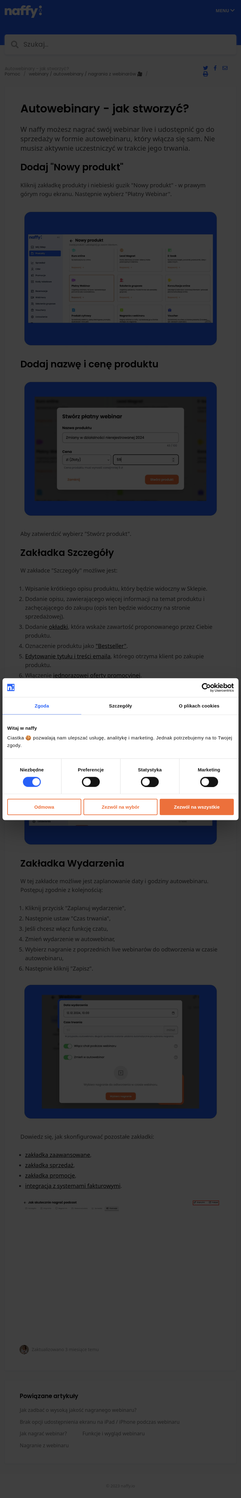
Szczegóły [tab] (120, 705)
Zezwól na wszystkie (197, 807)
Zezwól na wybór (120, 807)
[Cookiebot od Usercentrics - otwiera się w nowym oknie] (206, 687)
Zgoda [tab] (42, 705)
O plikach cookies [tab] (199, 705)
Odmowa (44, 807)
